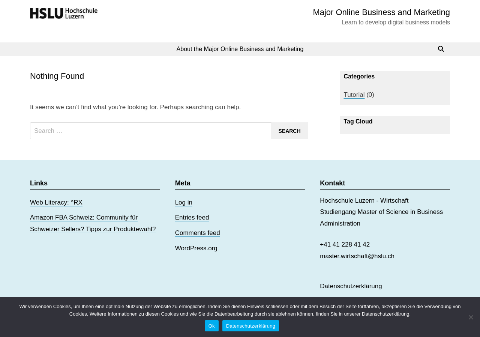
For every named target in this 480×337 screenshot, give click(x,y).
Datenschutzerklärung (351, 286)
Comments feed (197, 232)
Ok (211, 326)
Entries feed (192, 217)
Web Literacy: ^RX (56, 202)
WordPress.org (196, 248)
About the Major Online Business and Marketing (240, 49)
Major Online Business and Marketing (381, 12)
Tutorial (354, 94)
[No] (470, 317)
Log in (183, 202)
